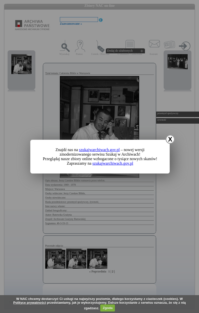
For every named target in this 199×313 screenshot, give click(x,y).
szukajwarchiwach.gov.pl (99, 150)
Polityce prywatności (29, 302)
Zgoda (108, 308)
